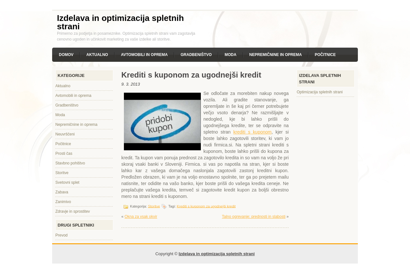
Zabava (61, 192)
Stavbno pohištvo (70, 163)
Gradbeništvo (196, 54)
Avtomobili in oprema (144, 54)
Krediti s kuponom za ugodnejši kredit (206, 206)
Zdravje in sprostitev (72, 211)
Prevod (61, 235)
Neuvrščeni (65, 134)
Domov (66, 54)
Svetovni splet (67, 182)
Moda (231, 54)
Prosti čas (63, 153)
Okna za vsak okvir (141, 216)
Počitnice (325, 54)
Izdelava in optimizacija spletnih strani (120, 22)
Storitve (62, 173)
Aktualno (97, 54)
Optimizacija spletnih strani (320, 92)
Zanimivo (63, 202)
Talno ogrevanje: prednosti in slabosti (253, 216)
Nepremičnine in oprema (275, 54)
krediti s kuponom (252, 132)
